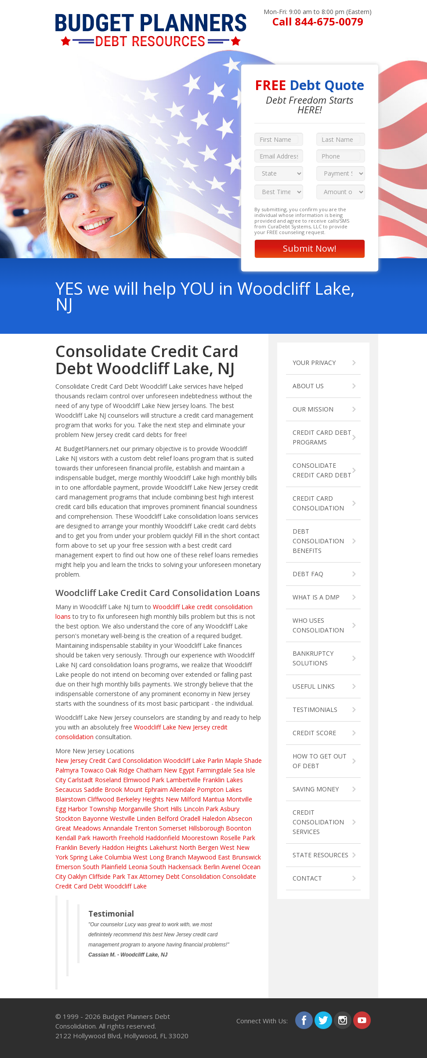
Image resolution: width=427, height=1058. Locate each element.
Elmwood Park (143, 780)
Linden (146, 818)
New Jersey (71, 760)
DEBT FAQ (308, 574)
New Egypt (179, 770)
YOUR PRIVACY (314, 362)
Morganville (135, 809)
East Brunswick (239, 857)
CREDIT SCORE (314, 733)
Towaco (92, 770)
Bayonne (95, 818)
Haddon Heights (125, 847)
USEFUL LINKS (314, 686)
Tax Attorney (145, 876)
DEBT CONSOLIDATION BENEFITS (318, 541)
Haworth (104, 838)
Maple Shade (243, 760)
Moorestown (199, 838)
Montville (239, 799)
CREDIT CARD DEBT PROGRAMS (322, 437)
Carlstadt (80, 780)
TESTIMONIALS (315, 709)
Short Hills (167, 809)
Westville (122, 818)
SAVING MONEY (316, 789)
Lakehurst (163, 847)
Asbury (229, 809)
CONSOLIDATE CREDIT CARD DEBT (322, 470)
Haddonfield (162, 838)
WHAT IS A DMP (316, 597)
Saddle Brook (103, 789)
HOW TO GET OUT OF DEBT (320, 761)
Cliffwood (100, 799)
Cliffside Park (107, 876)
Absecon (240, 818)
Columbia (118, 857)
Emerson (68, 867)
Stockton (68, 818)
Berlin (211, 867)
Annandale (118, 828)
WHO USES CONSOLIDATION (318, 625)
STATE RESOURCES (320, 855)
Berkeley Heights (140, 799)
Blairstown (70, 799)
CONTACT (307, 878)
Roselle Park (237, 838)
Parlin (215, 760)
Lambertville (183, 780)
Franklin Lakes (223, 780)
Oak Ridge (119, 770)
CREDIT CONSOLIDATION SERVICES (318, 822)
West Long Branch (159, 857)
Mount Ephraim (146, 789)
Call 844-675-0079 (317, 21)
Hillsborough (206, 828)
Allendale (182, 789)
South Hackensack (175, 867)
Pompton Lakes (219, 789)
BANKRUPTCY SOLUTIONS (313, 658)
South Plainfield (105, 867)
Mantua (213, 799)
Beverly (89, 847)
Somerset (173, 828)
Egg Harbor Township (86, 809)
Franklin (66, 847)
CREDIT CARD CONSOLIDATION (318, 503)
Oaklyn (77, 876)
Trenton (145, 828)
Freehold (131, 838)
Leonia (138, 867)
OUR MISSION (313, 409)
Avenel (230, 867)
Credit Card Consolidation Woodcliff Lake (147, 760)
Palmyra (67, 770)
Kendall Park (72, 838)
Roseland (108, 780)
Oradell (190, 818)
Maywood (202, 857)
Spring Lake (86, 857)
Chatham (149, 770)
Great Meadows (78, 828)
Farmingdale (214, 770)
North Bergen (198, 847)
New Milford (183, 799)
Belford (167, 818)
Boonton (238, 828)
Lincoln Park (201, 809)
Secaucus (68, 789)
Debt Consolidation (193, 876)
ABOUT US (308, 386)
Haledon (214, 818)
